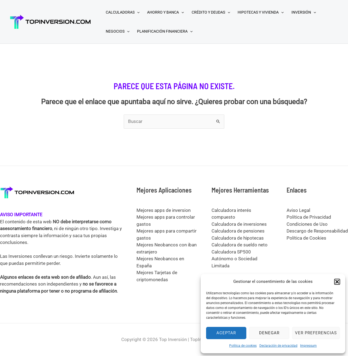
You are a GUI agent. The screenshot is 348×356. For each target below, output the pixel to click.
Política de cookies (243, 346)
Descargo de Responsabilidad (317, 231)
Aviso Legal (298, 210)
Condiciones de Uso (307, 224)
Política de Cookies (306, 238)
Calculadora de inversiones (239, 224)
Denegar (269, 332)
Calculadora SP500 (231, 252)
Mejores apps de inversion (163, 210)
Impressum (308, 346)
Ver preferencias (316, 332)
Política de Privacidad (309, 217)
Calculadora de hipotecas (238, 238)
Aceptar (226, 332)
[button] (337, 281)
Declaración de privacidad (278, 346)
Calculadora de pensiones (238, 231)
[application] (137, 12)
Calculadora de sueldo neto (240, 244)
